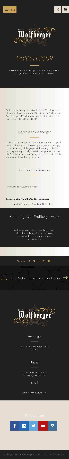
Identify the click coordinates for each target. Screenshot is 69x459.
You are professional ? (65, 9)
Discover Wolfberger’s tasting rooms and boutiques (35, 278)
